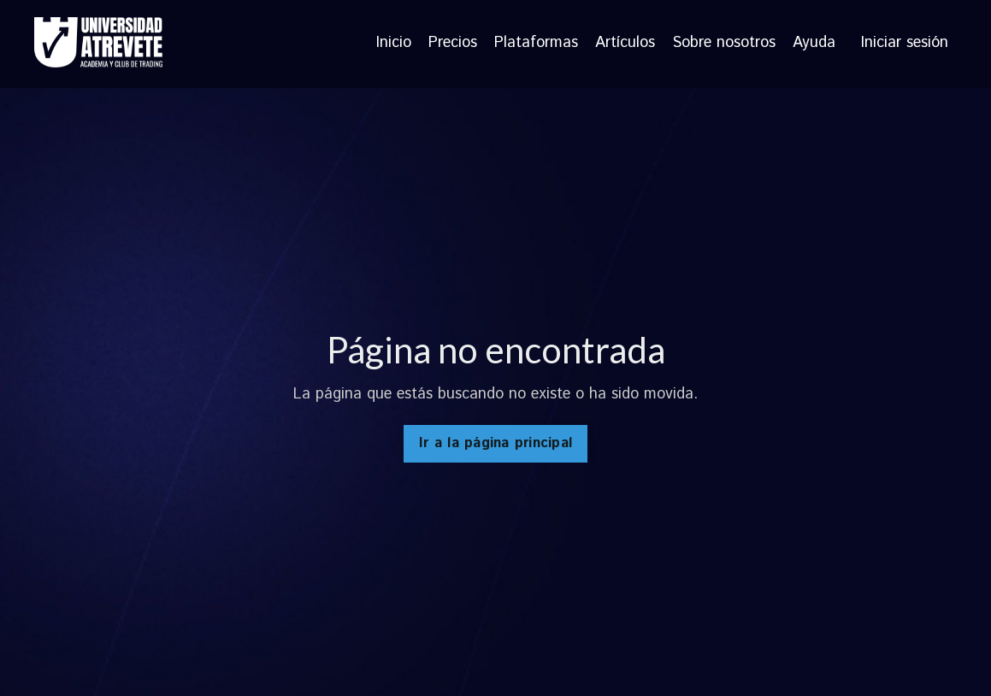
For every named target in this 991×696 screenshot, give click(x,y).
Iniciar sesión (904, 43)
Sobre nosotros (724, 43)
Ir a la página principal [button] (495, 443)
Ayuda (814, 43)
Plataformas (536, 43)
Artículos (625, 43)
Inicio (393, 43)
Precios (452, 43)
